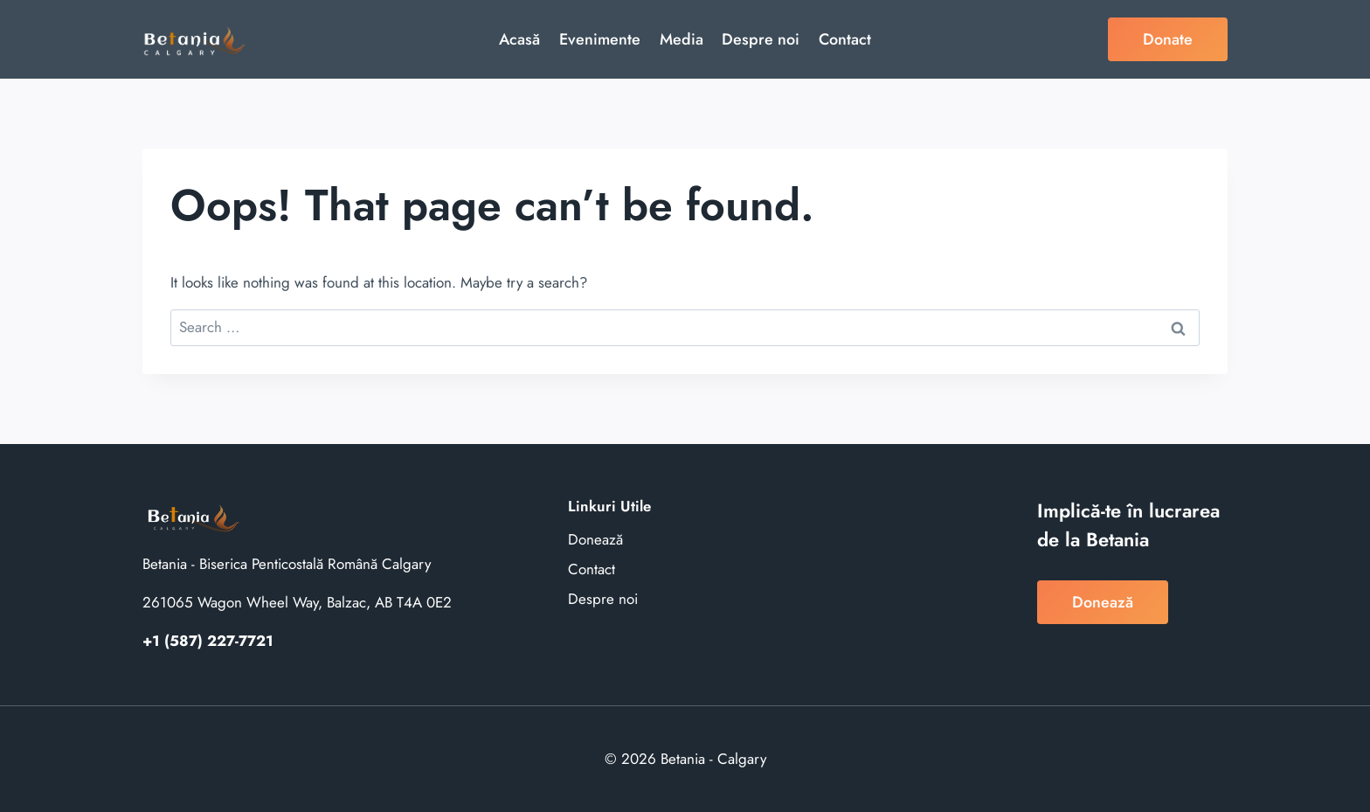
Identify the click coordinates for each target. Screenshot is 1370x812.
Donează (595, 539)
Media (681, 39)
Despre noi (760, 39)
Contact (845, 39)
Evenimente (599, 39)
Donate (1168, 39)
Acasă (519, 39)
